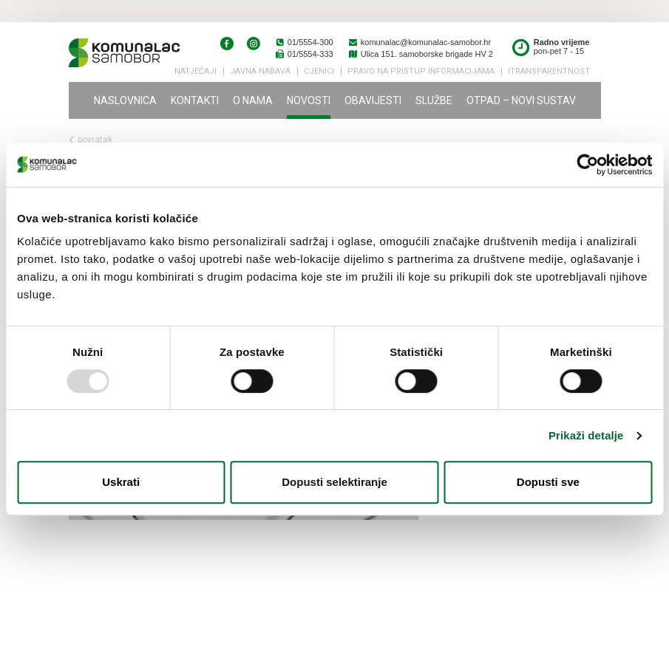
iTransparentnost (549, 71)
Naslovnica (125, 100)
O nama (253, 100)
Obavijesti (372, 100)
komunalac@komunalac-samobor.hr (419, 42)
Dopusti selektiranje (334, 482)
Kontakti (195, 100)
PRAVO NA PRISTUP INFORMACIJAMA (421, 71)
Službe (433, 100)
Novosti (308, 100)
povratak (90, 140)
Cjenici (319, 71)
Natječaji (195, 71)
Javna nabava (260, 71)
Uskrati (121, 482)
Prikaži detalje (586, 435)
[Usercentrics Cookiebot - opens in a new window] (587, 165)
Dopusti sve (548, 482)
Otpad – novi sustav (521, 100)
